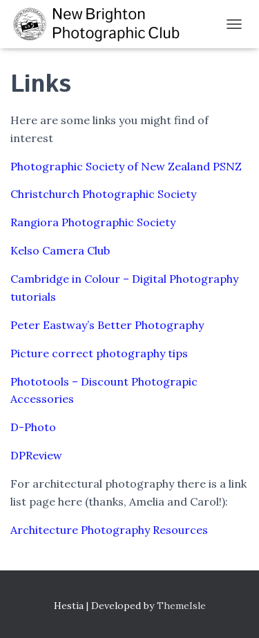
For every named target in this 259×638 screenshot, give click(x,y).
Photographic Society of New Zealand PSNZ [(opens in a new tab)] (126, 166)
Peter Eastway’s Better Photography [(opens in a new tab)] (107, 325)
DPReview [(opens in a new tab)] (36, 455)
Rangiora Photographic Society (92, 222)
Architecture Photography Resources (109, 530)
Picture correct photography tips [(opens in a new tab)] (99, 353)
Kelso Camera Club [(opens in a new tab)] (60, 250)
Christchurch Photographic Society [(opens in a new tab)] (103, 194)
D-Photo (33, 427)
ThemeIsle (181, 605)
